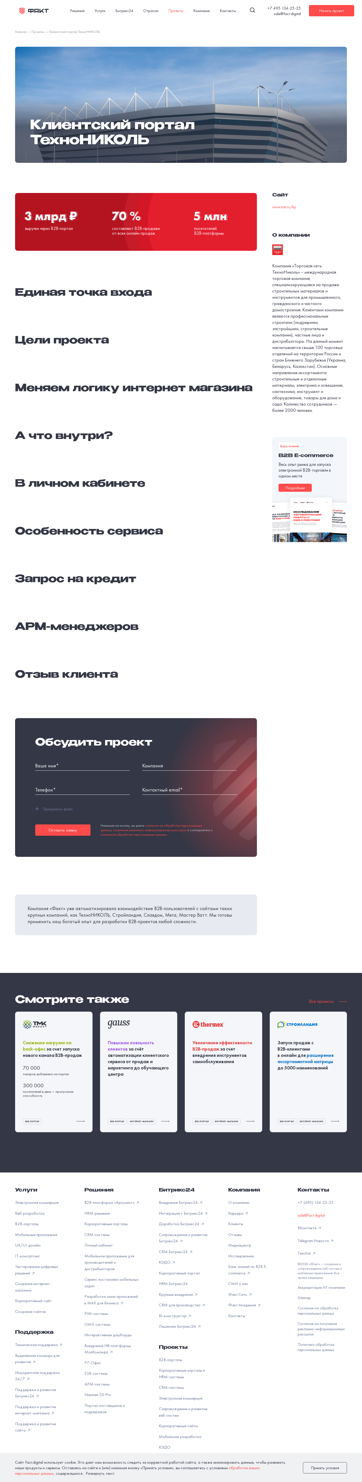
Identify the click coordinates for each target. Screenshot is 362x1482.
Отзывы (235, 1234)
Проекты (173, 1347)
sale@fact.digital (287, 13)
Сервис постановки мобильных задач (111, 1282)
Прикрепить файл (54, 809)
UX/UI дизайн (27, 1245)
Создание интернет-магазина (33, 1287)
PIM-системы (96, 1313)
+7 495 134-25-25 (284, 8)
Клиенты (235, 1223)
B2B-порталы (26, 1223)
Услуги (26, 1190)
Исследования (241, 1256)
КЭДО (164, 1447)
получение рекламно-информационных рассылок (150, 830)
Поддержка (34, 1332)
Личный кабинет (98, 1245)
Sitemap (304, 1297)
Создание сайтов (30, 1311)
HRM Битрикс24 (173, 1283)
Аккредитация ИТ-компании (321, 1287)
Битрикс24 (177, 1190)
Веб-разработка (29, 1213)
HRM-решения (97, 1213)
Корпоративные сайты (178, 1425)
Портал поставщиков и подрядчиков (104, 1409)
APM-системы (97, 1384)
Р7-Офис (92, 1362)
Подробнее (295, 487)
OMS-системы (97, 1324)
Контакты (236, 1315)
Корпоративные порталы (106, 1223)
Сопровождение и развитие (183, 1412)
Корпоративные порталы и (182, 1373)
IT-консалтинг (27, 1256)
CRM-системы (97, 1234)
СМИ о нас (238, 1283)
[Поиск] (252, 10)
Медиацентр (239, 1245)
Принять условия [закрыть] (325, 1467)
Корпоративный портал (179, 1273)
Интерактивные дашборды (107, 1335)
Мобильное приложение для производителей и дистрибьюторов (109, 1262)
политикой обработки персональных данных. (134, 834)
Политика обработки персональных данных (316, 1347)
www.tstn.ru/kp (284, 207)
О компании (238, 1202)
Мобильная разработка (180, 1436)
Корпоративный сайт (33, 1300)
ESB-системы (96, 1373)
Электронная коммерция (37, 1202)
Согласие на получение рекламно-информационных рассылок (321, 1329)
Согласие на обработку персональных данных (318, 1310)
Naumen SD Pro (97, 1394)
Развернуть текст (100, 1473)
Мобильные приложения (36, 1234)
